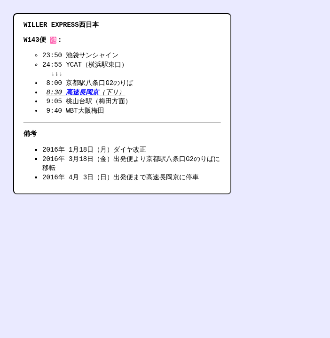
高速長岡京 (82, 93)
